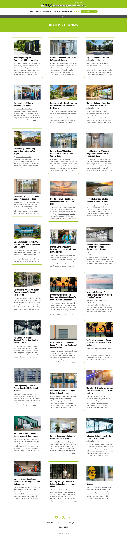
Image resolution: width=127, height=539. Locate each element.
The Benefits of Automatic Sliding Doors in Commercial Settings (26, 197)
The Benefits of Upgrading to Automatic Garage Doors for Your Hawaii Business (26, 340)
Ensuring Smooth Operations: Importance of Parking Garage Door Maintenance (27, 481)
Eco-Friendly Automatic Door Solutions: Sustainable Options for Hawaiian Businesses (99, 295)
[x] (63, 517)
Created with (63, 533)
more (35, 74)
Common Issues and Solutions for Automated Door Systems (62, 437)
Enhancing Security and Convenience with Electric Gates (26, 59)
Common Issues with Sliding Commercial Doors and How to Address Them (61, 153)
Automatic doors (57, 310)
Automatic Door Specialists (23, 63)
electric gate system (97, 70)
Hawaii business (59, 255)
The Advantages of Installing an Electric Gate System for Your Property (25, 151)
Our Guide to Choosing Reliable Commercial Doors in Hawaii (97, 200)
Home (31, 11)
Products (47, 11)
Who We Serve (67, 11)
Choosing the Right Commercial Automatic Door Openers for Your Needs (62, 484)
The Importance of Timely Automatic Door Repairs (23, 104)
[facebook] (56, 517)
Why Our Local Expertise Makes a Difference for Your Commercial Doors (62, 201)
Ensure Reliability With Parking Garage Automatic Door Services (26, 435)
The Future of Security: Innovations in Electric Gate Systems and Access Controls (99, 390)
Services (56, 11)
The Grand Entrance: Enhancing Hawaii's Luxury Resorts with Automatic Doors (98, 105)
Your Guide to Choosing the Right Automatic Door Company (62, 392)
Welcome (89, 484)
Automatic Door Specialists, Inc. (61, 442)
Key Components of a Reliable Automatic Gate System (97, 59)
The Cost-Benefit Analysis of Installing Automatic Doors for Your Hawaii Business (63, 249)
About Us (38, 11)
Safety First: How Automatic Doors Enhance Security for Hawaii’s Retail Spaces (26, 292)
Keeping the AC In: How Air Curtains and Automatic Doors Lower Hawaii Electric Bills (63, 105)
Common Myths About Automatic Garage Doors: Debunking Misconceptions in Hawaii (98, 247)
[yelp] (70, 517)
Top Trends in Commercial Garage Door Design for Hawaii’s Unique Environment (98, 343)
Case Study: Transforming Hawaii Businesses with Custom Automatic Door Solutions (27, 244)
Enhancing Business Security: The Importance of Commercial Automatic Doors (98, 438)
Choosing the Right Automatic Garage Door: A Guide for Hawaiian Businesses (27, 388)
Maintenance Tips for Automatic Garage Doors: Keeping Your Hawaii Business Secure (63, 345)
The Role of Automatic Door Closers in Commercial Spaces (63, 59)
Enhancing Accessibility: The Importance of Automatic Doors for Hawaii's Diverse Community (63, 297)
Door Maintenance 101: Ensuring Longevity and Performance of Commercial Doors (98, 153)
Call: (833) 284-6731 (89, 12)
